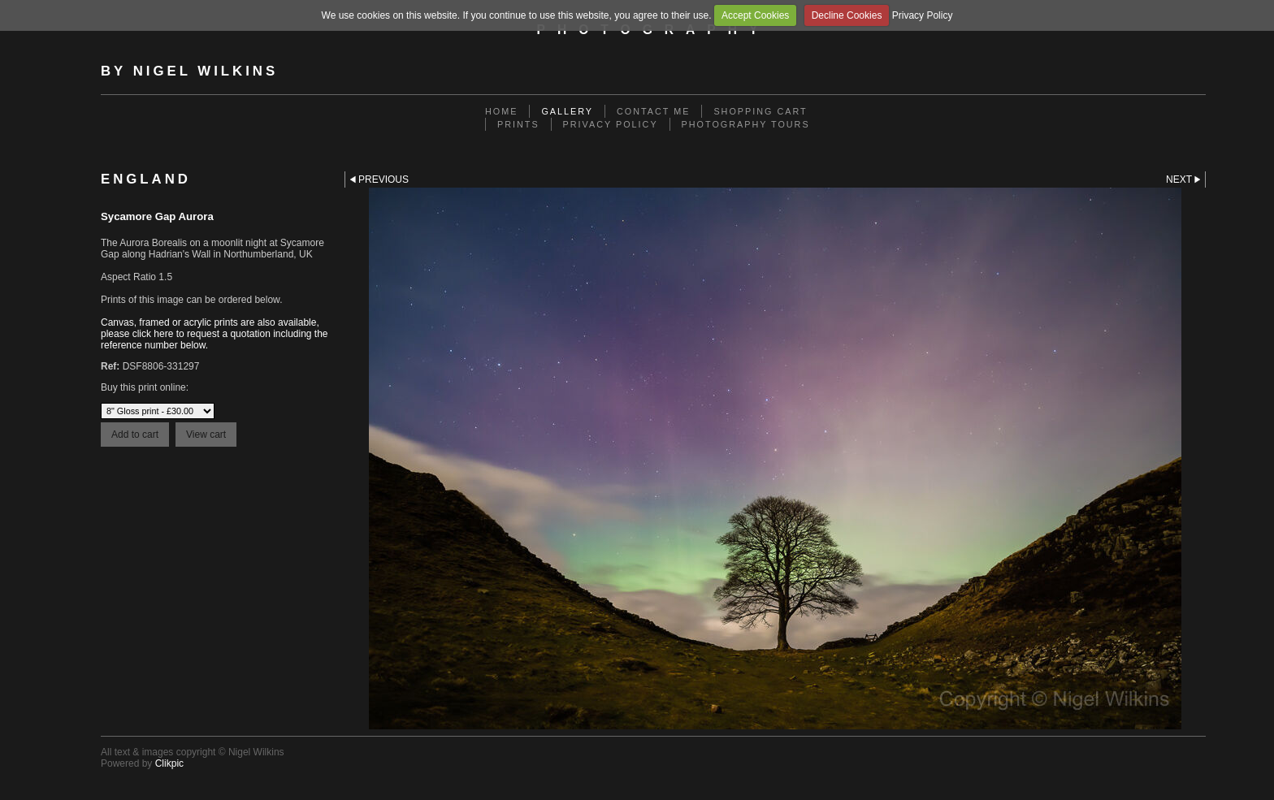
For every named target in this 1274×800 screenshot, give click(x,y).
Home (501, 111)
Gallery (567, 111)
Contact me (653, 111)
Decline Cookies (847, 15)
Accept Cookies (755, 15)
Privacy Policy (922, 15)
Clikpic (169, 763)
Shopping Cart (760, 111)
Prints (518, 124)
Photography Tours (746, 124)
